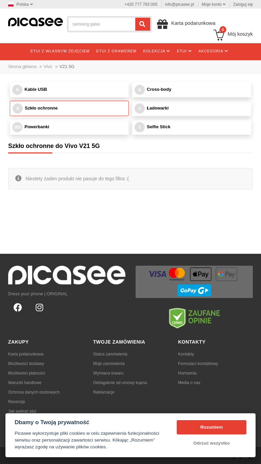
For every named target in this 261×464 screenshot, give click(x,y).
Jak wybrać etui (22, 411)
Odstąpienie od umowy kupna (120, 382)
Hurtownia (187, 373)
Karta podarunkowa (26, 354)
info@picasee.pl (179, 4)
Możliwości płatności (26, 373)
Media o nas (189, 382)
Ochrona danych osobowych (33, 392)
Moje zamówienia (109, 363)
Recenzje (16, 401)
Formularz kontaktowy (198, 363)
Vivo (48, 66)
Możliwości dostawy (26, 363)
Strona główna (22, 66)
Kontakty (186, 354)
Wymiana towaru (108, 373)
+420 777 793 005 (140, 4)
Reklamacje (104, 392)
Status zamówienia (110, 354)
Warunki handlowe (24, 382)
